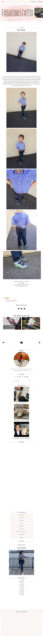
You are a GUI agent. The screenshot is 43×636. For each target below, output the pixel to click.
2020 (21, 585)
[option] (12, 323)
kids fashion (18, 305)
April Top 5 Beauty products (21, 403)
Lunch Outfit (21, 548)
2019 (21, 587)
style (21, 523)
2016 (21, 591)
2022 (21, 582)
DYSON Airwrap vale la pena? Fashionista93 (21, 438)
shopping (21, 526)
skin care (21, 528)
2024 (21, 579)
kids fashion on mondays (24, 305)
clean (21, 537)
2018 (21, 588)
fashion (21, 517)
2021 (21, 584)
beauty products (22, 531)
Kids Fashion (12, 326)
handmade (22, 534)
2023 (21, 581)
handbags (21, 514)
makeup (21, 520)
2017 (21, 590)
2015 (21, 593)
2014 (21, 594)
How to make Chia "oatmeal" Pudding (21, 420)
